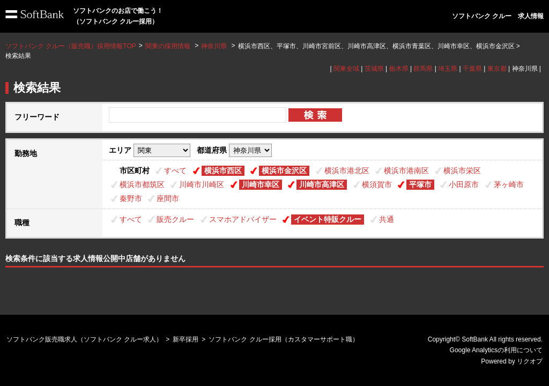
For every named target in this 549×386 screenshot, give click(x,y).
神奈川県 (214, 46)
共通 (386, 219)
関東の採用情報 (168, 46)
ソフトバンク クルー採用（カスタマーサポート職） (283, 339)
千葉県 (472, 68)
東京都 (497, 68)
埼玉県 (447, 68)
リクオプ (530, 361)
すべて (175, 170)
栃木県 (399, 68)
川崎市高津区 (321, 184)
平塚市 (420, 184)
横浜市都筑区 (142, 184)
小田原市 (464, 184)
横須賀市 (377, 184)
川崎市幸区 (260, 184)
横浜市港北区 (346, 170)
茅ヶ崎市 (509, 184)
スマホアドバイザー (243, 219)
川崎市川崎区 (201, 184)
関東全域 (346, 68)
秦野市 (131, 198)
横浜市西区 (223, 170)
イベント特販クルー (327, 219)
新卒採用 (185, 339)
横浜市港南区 (406, 170)
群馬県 (423, 68)
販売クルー (175, 219)
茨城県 (374, 68)
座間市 (168, 198)
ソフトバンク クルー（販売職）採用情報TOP (70, 46)
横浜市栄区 (462, 170)
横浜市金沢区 (284, 170)
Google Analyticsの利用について (496, 350)
